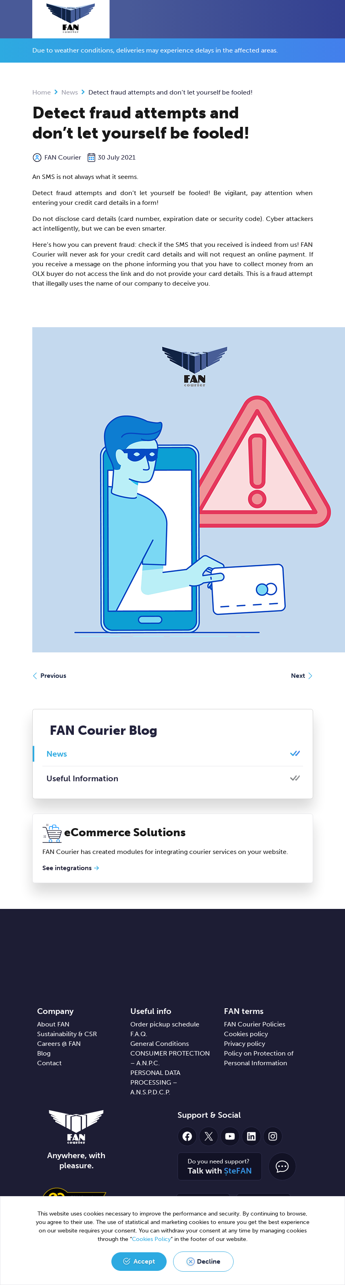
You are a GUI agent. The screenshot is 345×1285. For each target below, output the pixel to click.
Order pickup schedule (164, 1024)
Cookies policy (246, 1034)
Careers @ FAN (59, 1043)
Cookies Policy (151, 1239)
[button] (296, 19)
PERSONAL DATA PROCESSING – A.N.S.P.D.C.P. (155, 1082)
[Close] (310, 47)
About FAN (53, 1024)
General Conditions (159, 1043)
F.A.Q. (138, 1034)
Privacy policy (244, 1043)
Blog (43, 1053)
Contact (49, 1063)
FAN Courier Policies (254, 1024)
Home (41, 92)
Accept (144, 1261)
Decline (208, 1261)
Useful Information (82, 778)
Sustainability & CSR (67, 1034)
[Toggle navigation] (311, 20)
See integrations (67, 868)
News (69, 92)
